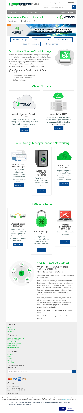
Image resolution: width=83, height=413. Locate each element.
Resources (21, 12)
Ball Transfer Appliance (14, 344)
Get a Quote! (30, 12)
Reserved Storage (20, 39)
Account (71, 12)
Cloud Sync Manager (31, 44)
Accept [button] (62, 408)
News (9, 356)
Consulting (10, 362)
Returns (9, 360)
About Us (63, 12)
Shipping (10, 358)
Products (13, 12)
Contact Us (38, 12)
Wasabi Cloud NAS (41, 39)
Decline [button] (70, 408)
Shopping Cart (11, 329)
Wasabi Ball (63, 39)
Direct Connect (52, 44)
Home (9, 327)
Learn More (24, 130)
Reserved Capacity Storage (15, 338)
